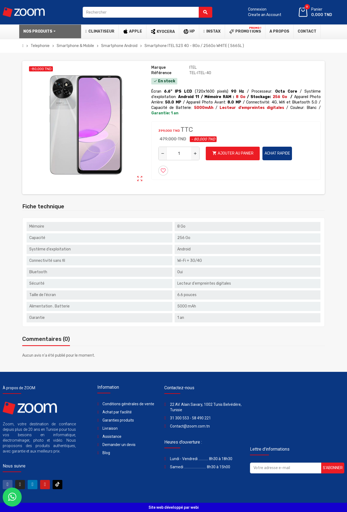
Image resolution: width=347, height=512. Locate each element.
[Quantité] (179, 153)
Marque (158, 67)
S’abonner (333, 468)
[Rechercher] (147, 12)
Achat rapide (277, 153)
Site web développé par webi (174, 507)
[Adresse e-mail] (285, 468)
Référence (161, 73)
